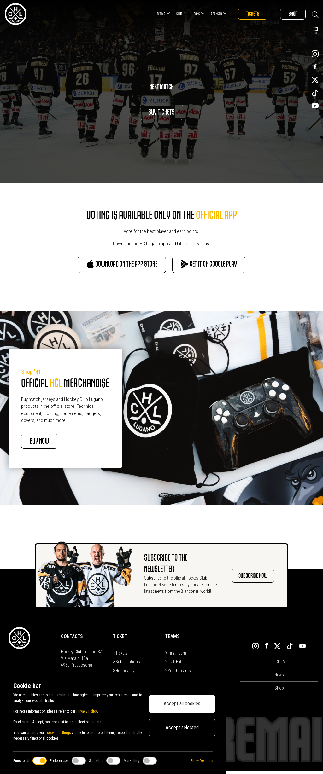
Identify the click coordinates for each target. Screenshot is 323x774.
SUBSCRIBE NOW (252, 578)
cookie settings (59, 733)
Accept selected (182, 728)
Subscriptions (126, 664)
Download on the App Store (113, 266)
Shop (291, 14)
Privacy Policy (86, 711)
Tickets (247, 14)
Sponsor (212, 13)
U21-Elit (173, 664)
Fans (192, 13)
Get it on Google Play (218, 266)
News (279, 677)
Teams (156, 13)
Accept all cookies (182, 704)
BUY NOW (45, 443)
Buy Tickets (162, 112)
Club (174, 13)
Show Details (202, 761)
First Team (175, 655)
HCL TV (279, 664)
